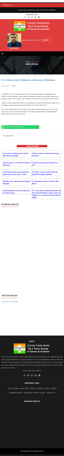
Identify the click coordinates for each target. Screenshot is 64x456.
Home (28, 61)
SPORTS (32, 388)
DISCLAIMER (27, 393)
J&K (9, 388)
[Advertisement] (32, 280)
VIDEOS (46, 388)
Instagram (14, 48)
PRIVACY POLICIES (38, 393)
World (13, 86)
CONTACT (53, 388)
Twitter (45, 40)
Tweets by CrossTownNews (9, 301)
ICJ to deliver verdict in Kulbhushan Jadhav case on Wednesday (28, 80)
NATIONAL (15, 388)
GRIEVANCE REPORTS (16, 393)
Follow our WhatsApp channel (12, 127)
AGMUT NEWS (24, 388)
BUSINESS (39, 388)
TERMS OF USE (50, 393)
